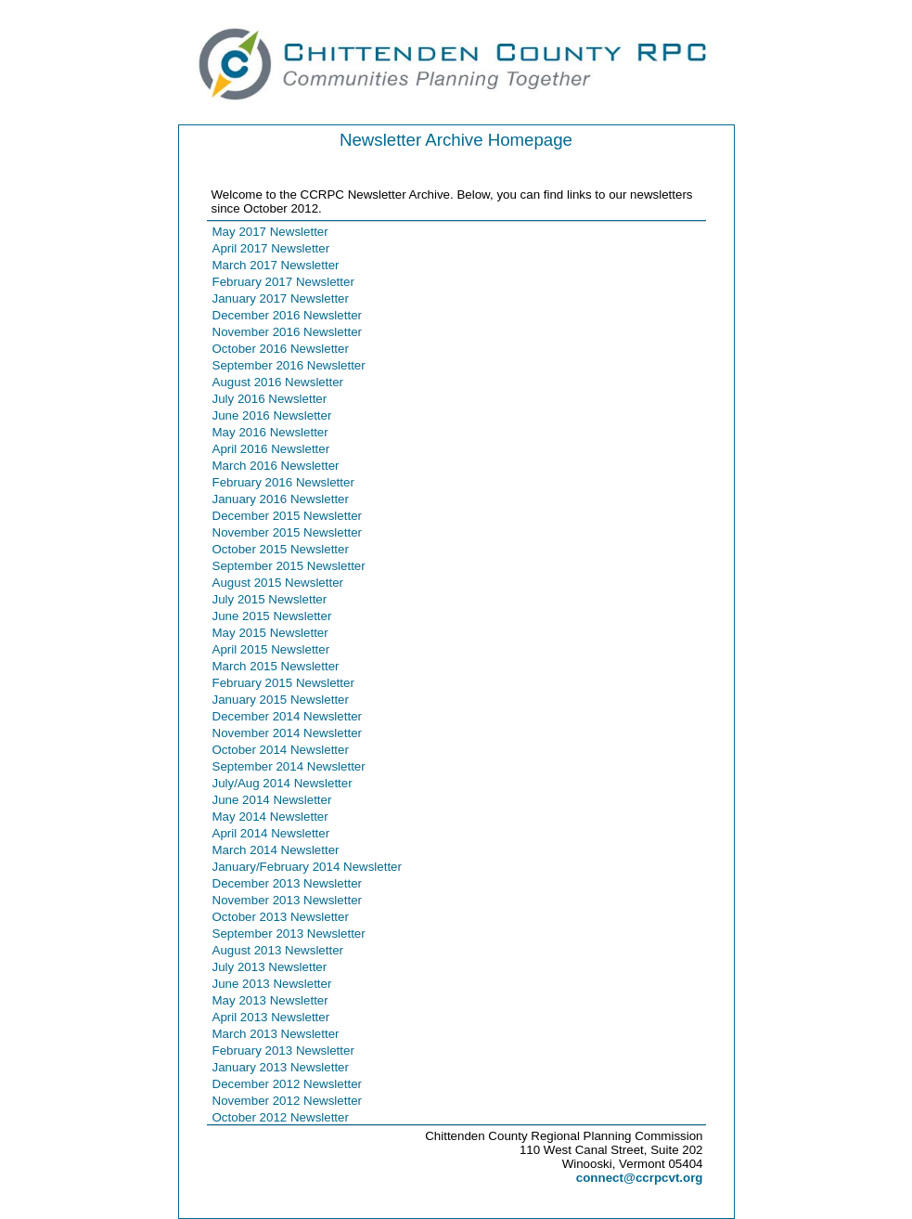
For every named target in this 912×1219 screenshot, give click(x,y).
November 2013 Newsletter (287, 900)
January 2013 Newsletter (280, 1067)
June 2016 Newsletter (272, 415)
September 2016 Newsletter (289, 365)
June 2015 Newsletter (272, 616)
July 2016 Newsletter (270, 399)
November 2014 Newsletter (287, 733)
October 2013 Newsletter (280, 917)
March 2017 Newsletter (276, 265)
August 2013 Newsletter (278, 950)
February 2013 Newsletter (283, 1050)
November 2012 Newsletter (287, 1101)
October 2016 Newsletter (280, 349)
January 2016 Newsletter (280, 499)
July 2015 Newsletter (270, 599)
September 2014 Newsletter (289, 766)
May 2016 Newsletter (270, 432)
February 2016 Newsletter (283, 482)
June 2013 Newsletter (272, 984)
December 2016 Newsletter (287, 315)
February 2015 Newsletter (283, 683)
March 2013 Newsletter (276, 1034)
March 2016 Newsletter (276, 466)
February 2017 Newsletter (283, 282)
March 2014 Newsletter (276, 850)
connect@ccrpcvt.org (639, 1178)
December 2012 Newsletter (287, 1084)
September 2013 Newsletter (289, 933)
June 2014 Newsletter (272, 800)
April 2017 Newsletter (271, 248)
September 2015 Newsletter (289, 566)
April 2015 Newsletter (271, 649)
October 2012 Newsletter (280, 1117)
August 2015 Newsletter (278, 583)
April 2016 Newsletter (271, 449)
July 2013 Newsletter (270, 967)
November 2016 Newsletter (287, 332)
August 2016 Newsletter (278, 382)
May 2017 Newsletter (270, 232)
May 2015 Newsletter (270, 633)
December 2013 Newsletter (287, 883)
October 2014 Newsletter (280, 750)
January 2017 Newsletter (280, 298)
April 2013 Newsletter (271, 1017)
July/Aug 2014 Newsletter (282, 783)
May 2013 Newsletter (270, 1000)
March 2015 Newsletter (276, 666)
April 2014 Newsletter (271, 833)
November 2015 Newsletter (287, 532)
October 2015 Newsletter (280, 549)
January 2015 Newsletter (280, 700)
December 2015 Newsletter (287, 516)
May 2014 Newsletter (270, 816)
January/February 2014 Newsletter (307, 867)
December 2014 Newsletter (287, 716)
